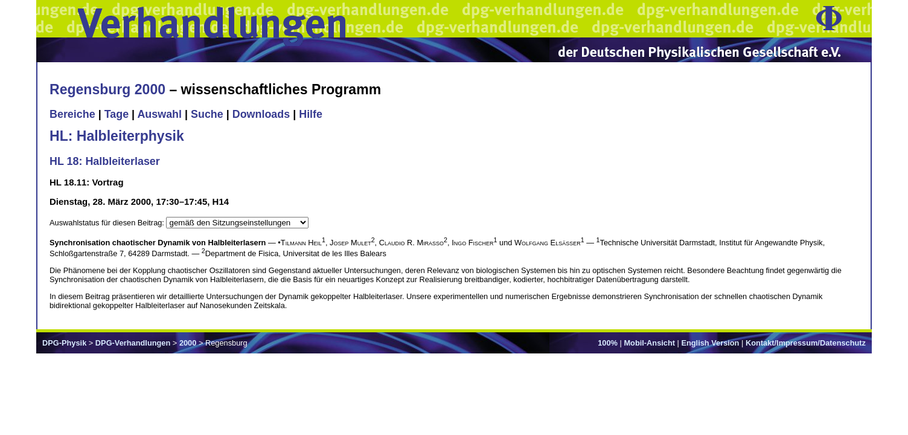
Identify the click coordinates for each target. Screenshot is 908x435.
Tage (116, 114)
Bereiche (72, 114)
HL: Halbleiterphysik (117, 136)
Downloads (261, 114)
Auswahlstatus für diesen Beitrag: (108, 222)
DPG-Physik (64, 342)
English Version (710, 342)
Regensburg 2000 (107, 89)
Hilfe (310, 114)
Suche (207, 114)
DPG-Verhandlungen (132, 342)
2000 (187, 342)
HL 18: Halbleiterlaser (105, 161)
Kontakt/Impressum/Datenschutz (806, 342)
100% (608, 342)
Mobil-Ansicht (649, 342)
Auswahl (159, 114)
